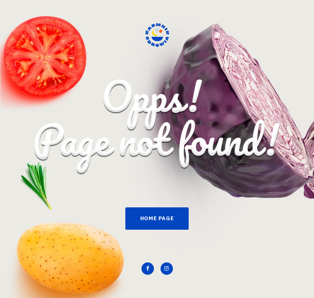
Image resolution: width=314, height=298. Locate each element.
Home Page (157, 218)
